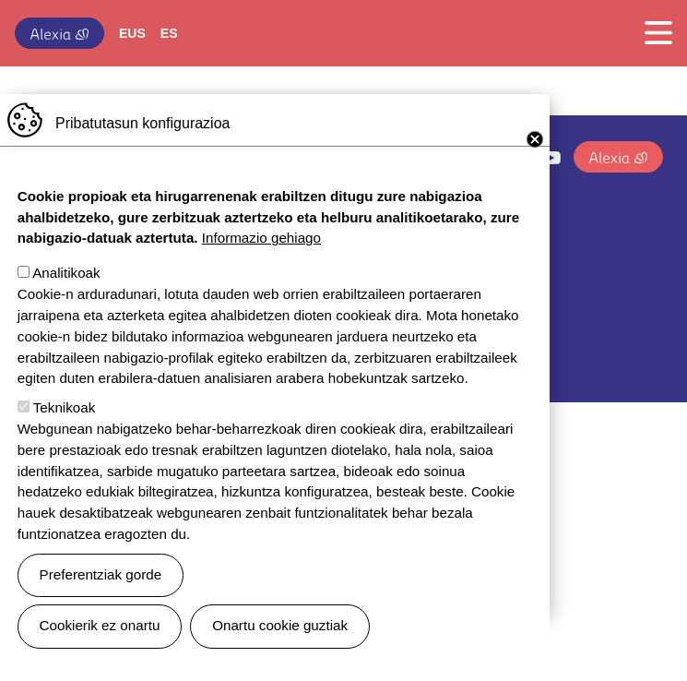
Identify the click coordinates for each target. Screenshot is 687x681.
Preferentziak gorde (101, 599)
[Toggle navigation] (653, 32)
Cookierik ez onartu (100, 650)
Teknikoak (64, 432)
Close (535, 164)
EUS (132, 33)
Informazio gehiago (261, 262)
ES (169, 33)
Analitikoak (66, 297)
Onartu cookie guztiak (280, 650)
